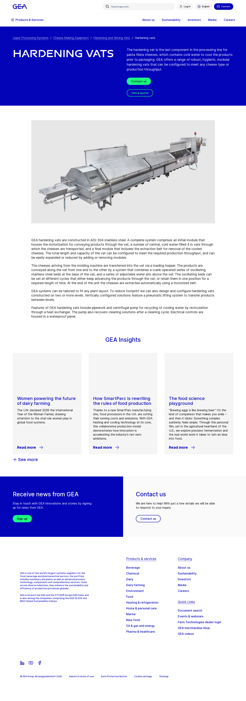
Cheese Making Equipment (71, 38)
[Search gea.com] (138, 6)
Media (210, 20)
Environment (135, 591)
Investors (192, 20)
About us (147, 20)
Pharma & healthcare (140, 631)
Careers (227, 20)
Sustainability (169, 20)
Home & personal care (141, 608)
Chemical (132, 573)
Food (129, 596)
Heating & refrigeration (142, 602)
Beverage (133, 567)
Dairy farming (135, 585)
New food (133, 620)
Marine (131, 614)
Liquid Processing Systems (31, 38)
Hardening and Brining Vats (111, 38)
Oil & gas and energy (140, 626)
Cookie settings (143, 676)
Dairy (129, 579)
